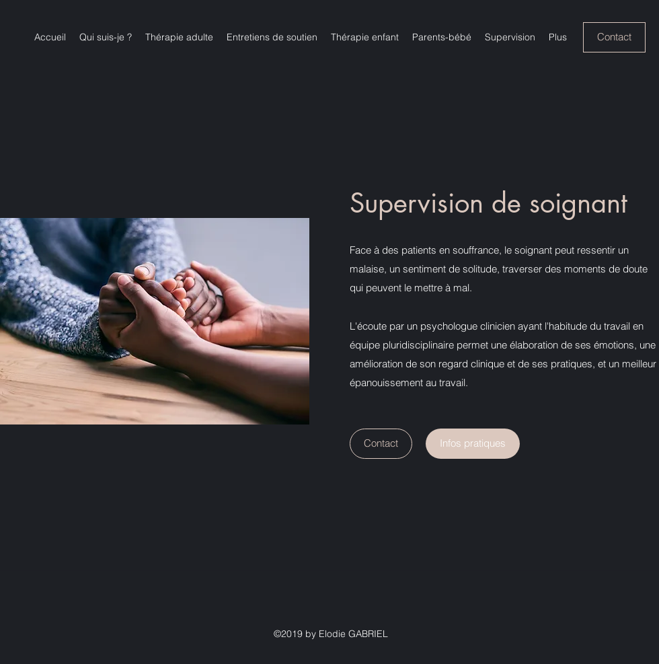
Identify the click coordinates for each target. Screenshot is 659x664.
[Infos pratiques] (473, 444)
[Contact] (614, 37)
